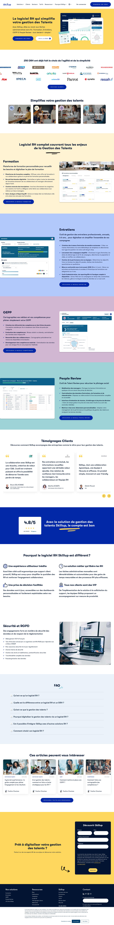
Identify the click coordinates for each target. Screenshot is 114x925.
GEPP (7, 897)
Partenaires (62, 894)
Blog (33, 892)
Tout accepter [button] (76, 921)
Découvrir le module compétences (19, 350)
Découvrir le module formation (18, 201)
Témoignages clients (37, 900)
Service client (62, 900)
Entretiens (8, 895)
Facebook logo (86, 894)
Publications (35, 894)
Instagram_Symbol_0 (88, 894)
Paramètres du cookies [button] (66, 921)
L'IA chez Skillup (10, 901)
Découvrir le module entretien (74, 284)
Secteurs (35, 4)
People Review (9, 899)
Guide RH (34, 898)
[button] (104, 496)
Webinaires (35, 902)
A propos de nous (63, 892)
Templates (35, 896)
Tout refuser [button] (84, 921)
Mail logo (90, 894)
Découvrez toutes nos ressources (57, 800)
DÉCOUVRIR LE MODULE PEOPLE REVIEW (76, 417)
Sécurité (61, 902)
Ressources (37, 889)
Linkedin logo (83, 894)
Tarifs (41, 4)
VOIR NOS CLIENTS (57, 87)
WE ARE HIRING (62, 906)
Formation (8, 893)
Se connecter (81, 4)
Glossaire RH (35, 904)
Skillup (61, 889)
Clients (28, 4)
